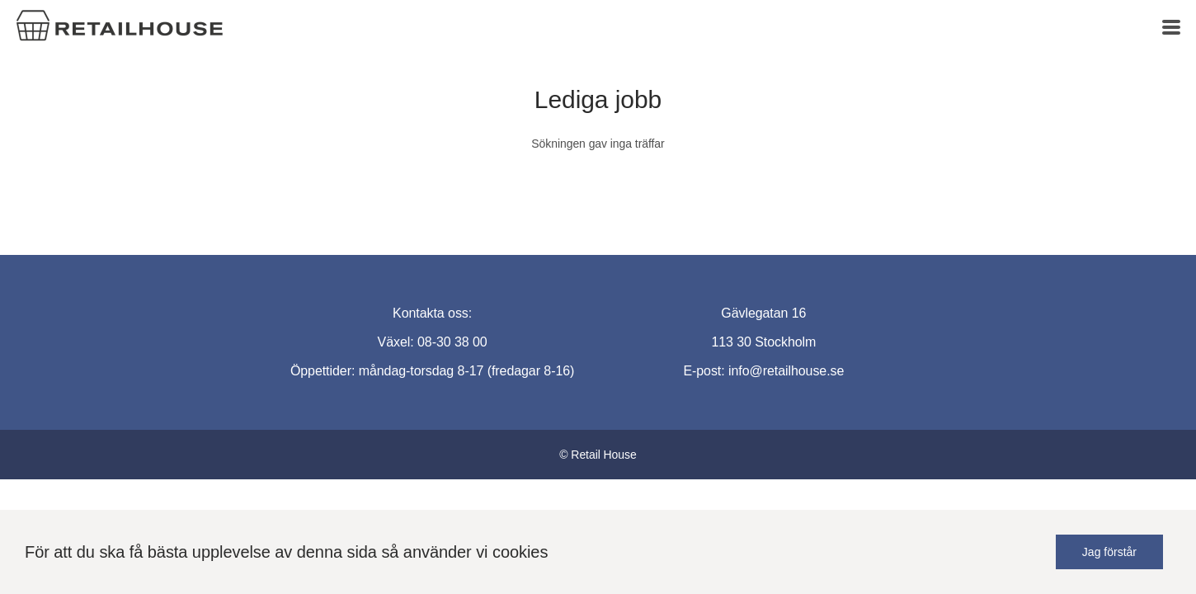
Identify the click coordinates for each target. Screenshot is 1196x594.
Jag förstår (1109, 552)
